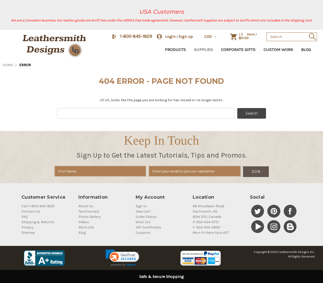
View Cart (143, 211)
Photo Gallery (89, 216)
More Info (86, 227)
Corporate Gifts (238, 49)
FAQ (24, 216)
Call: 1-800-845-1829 (37, 205)
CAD (210, 36)
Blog (306, 49)
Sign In (141, 205)
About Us (85, 205)
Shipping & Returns (37, 221)
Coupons (143, 232)
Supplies (203, 49)
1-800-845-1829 (136, 36)
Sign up (186, 36)
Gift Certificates (148, 227)
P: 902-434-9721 (206, 221)
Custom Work (278, 49)
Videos (83, 221)
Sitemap (28, 232)
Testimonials (88, 211)
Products (175, 49)
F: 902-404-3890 (206, 227)
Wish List (143, 221)
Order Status (146, 216)
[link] (122, 257)
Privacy (27, 227)
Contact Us (30, 211)
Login (170, 36)
